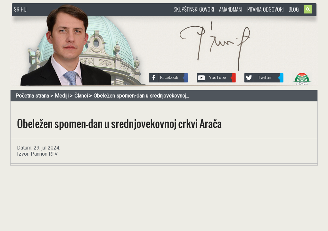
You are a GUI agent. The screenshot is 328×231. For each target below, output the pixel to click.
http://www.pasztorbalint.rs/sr (63, 19)
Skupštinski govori (194, 9)
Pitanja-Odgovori (265, 9)
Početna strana (32, 96)
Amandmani (230, 9)
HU (24, 9)
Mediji (62, 96)
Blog (294, 9)
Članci (81, 96)
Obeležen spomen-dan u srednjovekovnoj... (141, 96)
